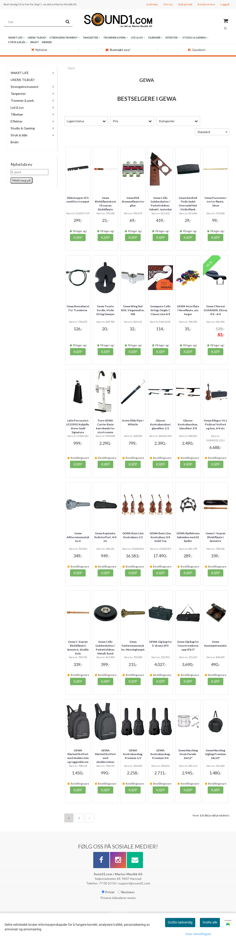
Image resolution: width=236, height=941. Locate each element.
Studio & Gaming (23, 128)
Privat (108, 892)
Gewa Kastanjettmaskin (215, 643)
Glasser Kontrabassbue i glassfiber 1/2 (160, 424)
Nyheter (39, 50)
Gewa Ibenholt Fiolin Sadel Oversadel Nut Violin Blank (188, 203)
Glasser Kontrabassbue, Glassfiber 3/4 (188, 424)
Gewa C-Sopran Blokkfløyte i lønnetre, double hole (78, 647)
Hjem (71, 68)
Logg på (224, 4)
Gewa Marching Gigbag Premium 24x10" (215, 754)
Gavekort (197, 50)
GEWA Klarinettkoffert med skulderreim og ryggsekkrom (78, 756)
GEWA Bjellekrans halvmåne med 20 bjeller (188, 537)
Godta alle (210, 922)
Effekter (17, 121)
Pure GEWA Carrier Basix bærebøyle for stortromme (105, 426)
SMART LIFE (20, 73)
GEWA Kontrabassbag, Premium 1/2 (133, 754)
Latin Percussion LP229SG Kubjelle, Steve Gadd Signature (78, 426)
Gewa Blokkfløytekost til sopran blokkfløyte (105, 203)
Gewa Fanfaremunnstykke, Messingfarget (133, 645)
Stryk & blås (19, 135)
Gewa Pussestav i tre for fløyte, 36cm (215, 201)
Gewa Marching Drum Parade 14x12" (188, 754)
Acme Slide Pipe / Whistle (133, 422)
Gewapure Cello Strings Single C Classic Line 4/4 (160, 310)
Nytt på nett (185, 4)
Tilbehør (17, 114)
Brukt (15, 142)
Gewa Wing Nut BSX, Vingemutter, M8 (133, 310)
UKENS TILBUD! (23, 80)
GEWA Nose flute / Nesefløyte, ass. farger (188, 310)
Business (126, 892)
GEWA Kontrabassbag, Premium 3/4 (160, 754)
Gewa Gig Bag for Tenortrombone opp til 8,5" (188, 645)
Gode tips (152, 4)
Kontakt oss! (117, 50)
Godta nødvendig (180, 922)
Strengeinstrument (24, 87)
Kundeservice (206, 4)
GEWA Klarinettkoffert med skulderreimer (105, 756)
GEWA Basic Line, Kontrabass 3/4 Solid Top (160, 537)
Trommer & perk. (23, 100)
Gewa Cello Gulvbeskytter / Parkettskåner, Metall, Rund (105, 647)
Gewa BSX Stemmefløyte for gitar (133, 201)
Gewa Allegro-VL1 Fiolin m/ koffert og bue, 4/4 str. (215, 424)
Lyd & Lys (17, 107)
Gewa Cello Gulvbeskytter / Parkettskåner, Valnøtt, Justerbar (160, 203)
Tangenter (18, 94)
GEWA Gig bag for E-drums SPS (160, 643)
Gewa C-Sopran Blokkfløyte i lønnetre (215, 537)
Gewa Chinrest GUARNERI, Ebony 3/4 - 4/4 (215, 310)
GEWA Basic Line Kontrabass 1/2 (133, 535)
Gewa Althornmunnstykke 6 (78, 537)
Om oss (168, 4)
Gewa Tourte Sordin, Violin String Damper (105, 310)
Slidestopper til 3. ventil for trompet (77, 199)
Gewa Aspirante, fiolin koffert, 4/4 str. (105, 537)
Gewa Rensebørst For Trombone (78, 308)
